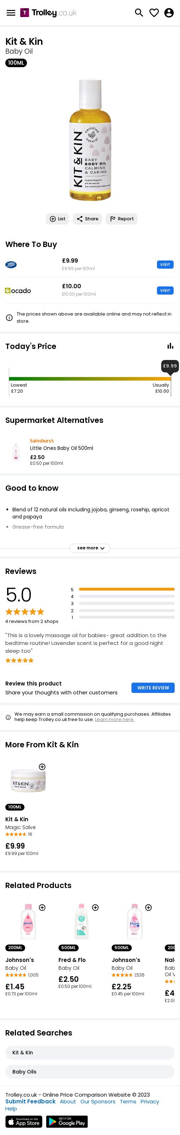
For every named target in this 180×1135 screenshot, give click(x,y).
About (68, 1101)
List (57, 218)
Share (87, 218)
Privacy (150, 1101)
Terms (128, 1101)
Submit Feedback (30, 1101)
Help (11, 1108)
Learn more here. (115, 719)
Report (121, 218)
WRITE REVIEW (153, 688)
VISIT (165, 264)
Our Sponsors (98, 1101)
